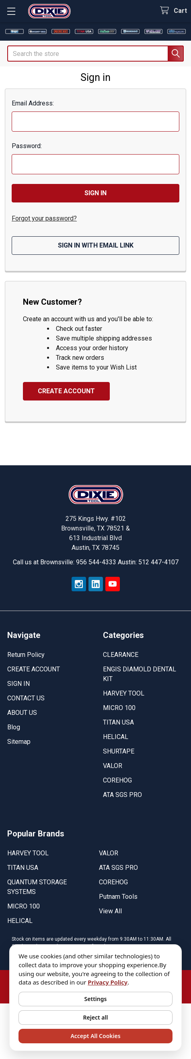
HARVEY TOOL (123, 693)
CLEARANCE (120, 655)
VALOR (112, 766)
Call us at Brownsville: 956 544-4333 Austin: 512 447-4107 (96, 562)
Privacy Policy (107, 982)
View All (110, 911)
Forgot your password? (44, 218)
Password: (27, 146)
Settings (95, 999)
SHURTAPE (118, 751)
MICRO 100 (119, 708)
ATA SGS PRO (122, 795)
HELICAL (115, 737)
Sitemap (19, 741)
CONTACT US (26, 698)
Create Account (66, 391)
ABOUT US (22, 712)
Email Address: (33, 103)
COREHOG (117, 780)
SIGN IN (18, 683)
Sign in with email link (95, 245)
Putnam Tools (118, 896)
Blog (13, 727)
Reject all (95, 1017)
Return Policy (26, 655)
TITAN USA (118, 722)
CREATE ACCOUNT (33, 669)
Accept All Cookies (95, 1036)
